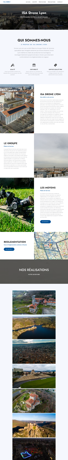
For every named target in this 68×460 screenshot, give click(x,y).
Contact (60, 2)
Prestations (42, 2)
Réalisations (51, 2)
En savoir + (45, 221)
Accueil (28, 2)
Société (34, 2)
